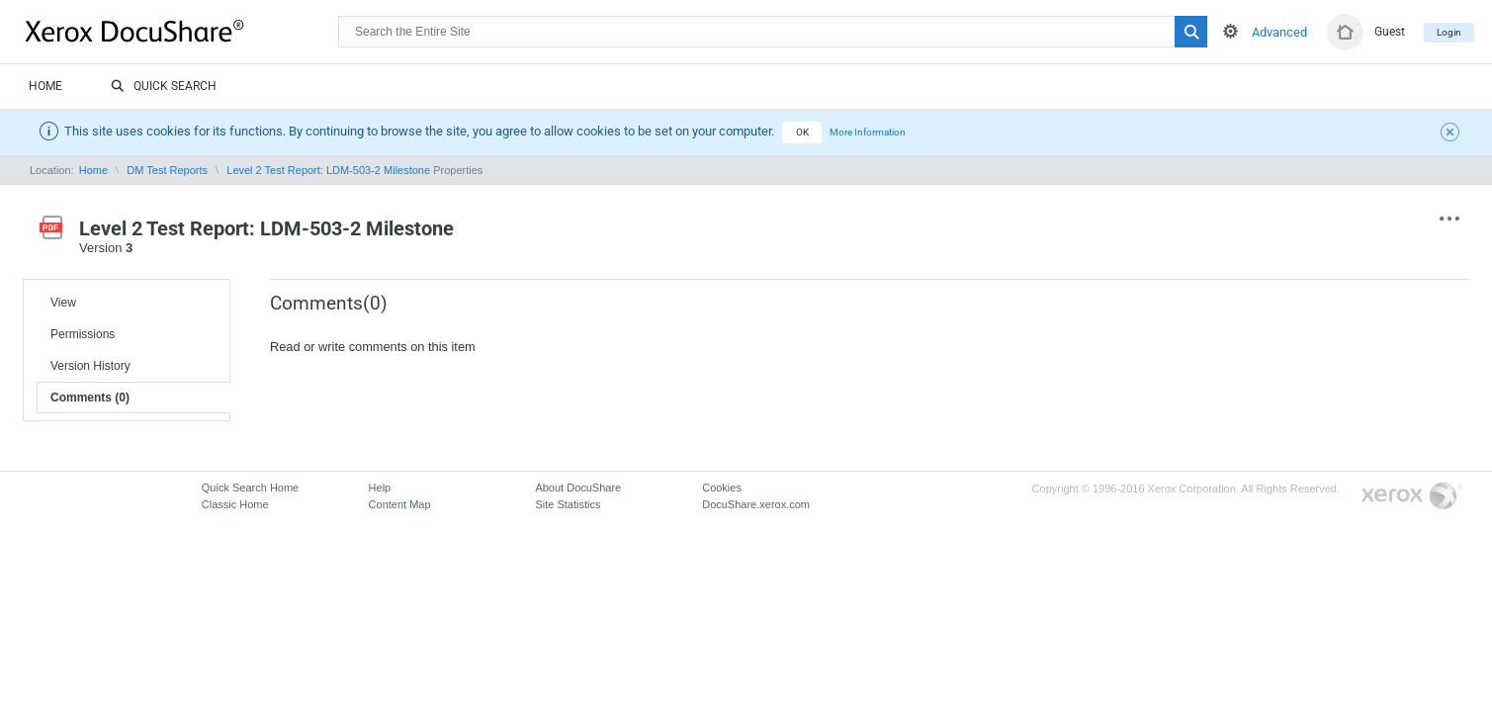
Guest (1389, 32)
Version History (90, 366)
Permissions (82, 334)
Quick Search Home (250, 487)
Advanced (1279, 32)
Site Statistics (567, 504)
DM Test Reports (167, 170)
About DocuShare (578, 487)
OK (802, 132)
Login (1449, 32)
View (63, 303)
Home (45, 86)
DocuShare (182, 30)
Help (380, 487)
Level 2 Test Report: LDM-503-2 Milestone (328, 170)
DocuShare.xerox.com (756, 504)
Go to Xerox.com (1411, 497)
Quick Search (164, 87)
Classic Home (235, 504)
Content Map (400, 504)
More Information (868, 132)
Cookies (722, 487)
